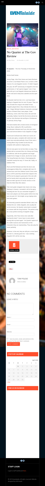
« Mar (8, 382)
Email (9, 324)
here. (24, 471)
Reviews (15, 49)
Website (9, 332)
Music (9, 49)
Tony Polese (11, 60)
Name (9, 317)
